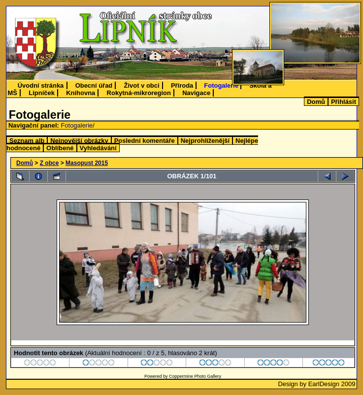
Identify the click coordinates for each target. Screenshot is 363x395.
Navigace (196, 93)
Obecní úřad (94, 85)
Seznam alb (26, 140)
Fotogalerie (221, 85)
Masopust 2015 (87, 163)
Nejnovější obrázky (79, 140)
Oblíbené (59, 148)
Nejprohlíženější (205, 140)
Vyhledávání (98, 148)
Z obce (49, 163)
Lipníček (42, 93)
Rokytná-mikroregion (139, 93)
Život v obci (142, 85)
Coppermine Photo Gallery (195, 376)
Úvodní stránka (41, 85)
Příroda (182, 85)
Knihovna (80, 93)
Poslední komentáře (144, 140)
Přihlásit (343, 101)
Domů (316, 101)
